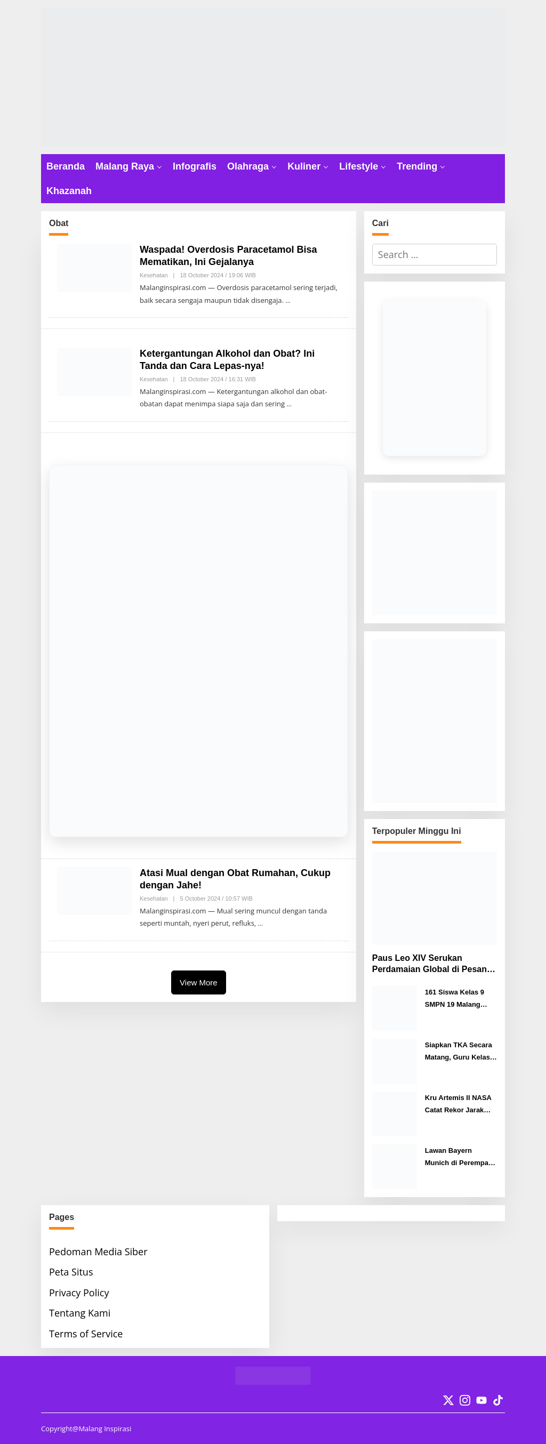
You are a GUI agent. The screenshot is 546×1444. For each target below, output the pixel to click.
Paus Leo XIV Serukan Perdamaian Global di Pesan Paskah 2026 (429, 964)
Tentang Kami (79, 1312)
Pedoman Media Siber (98, 1251)
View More (199, 982)
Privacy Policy (79, 1292)
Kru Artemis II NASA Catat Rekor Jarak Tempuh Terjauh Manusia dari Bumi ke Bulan (460, 1105)
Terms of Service (86, 1333)
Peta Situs (71, 1271)
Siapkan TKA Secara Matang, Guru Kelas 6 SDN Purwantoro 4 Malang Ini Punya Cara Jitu (460, 1052)
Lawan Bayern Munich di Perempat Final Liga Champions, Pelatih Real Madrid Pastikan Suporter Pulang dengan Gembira (460, 1157)
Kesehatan (154, 275)
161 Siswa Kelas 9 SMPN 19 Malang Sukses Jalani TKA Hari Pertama (456, 999)
